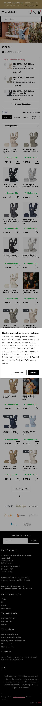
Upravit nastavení (19, 372)
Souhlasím (33, 372)
